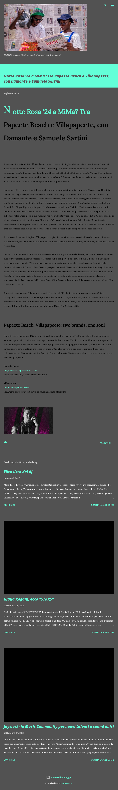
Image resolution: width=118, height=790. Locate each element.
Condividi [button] (105, 443)
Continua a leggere (102, 505)
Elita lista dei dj (18, 471)
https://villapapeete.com (17, 387)
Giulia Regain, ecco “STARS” (29, 599)
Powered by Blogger (59, 777)
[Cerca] (105, 5)
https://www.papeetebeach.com (20, 370)
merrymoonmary (67, 783)
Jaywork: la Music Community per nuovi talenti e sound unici (59, 726)
